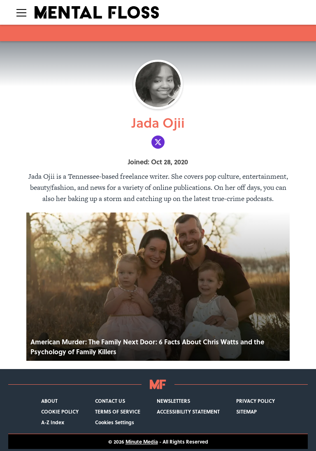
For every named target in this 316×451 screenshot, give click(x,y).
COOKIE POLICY (60, 411)
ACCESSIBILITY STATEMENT (188, 411)
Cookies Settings (114, 422)
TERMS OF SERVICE (117, 411)
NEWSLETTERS (173, 400)
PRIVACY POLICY (255, 400)
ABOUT (49, 400)
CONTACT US (110, 400)
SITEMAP (246, 411)
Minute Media (141, 441)
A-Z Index (52, 422)
